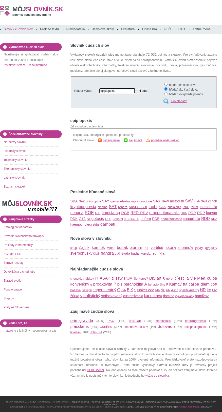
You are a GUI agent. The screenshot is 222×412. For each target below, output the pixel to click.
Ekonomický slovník (17, 168)
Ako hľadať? (178, 101)
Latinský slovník (14, 177)
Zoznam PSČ (12, 254)
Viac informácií (38, 65)
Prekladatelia (75, 29)
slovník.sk (37, 9)
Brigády (9, 298)
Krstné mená (201, 29)
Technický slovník (15, 160)
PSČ (167, 29)
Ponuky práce (13, 289)
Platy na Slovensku (16, 307)
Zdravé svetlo (12, 280)
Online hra (149, 29)
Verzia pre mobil (189, 407)
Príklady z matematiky (18, 245)
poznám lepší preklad (165, 140)
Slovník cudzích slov (18, 29)
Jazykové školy (103, 29)
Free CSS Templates (165, 407)
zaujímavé (135, 140)
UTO (181, 29)
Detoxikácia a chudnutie (19, 271)
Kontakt (206, 407)
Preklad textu (49, 29)
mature (8, 330)
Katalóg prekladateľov (18, 227)
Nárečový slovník (15, 142)
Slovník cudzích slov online (31, 15)
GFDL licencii (95, 370)
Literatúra (128, 29)
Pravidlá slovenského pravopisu (24, 236)
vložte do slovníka (157, 375)
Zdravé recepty (13, 263)
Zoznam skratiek (14, 186)
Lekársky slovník (15, 151)
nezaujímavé (111, 140)
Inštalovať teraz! (14, 65)
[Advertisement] (128, 170)
